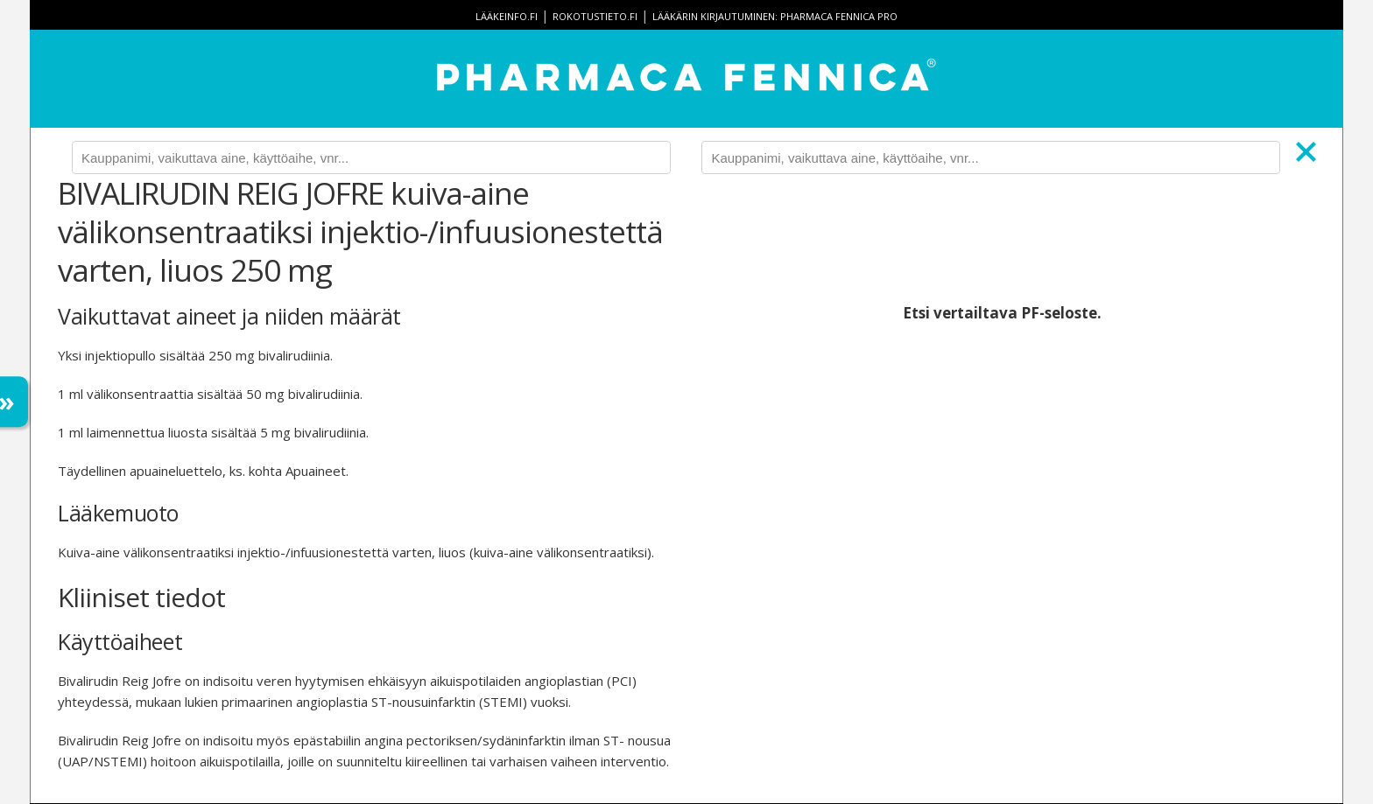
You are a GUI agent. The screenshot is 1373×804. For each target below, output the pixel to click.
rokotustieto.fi (595, 16)
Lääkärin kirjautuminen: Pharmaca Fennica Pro (775, 16)
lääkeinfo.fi (506, 16)
